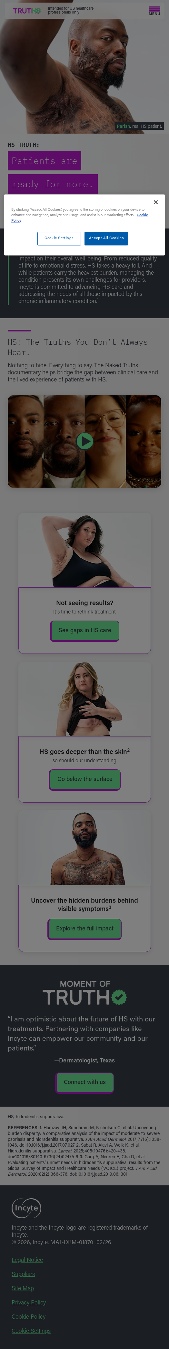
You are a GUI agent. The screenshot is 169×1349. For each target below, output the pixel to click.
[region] (84, 224)
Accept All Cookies (106, 238)
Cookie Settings (59, 238)
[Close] (156, 202)
